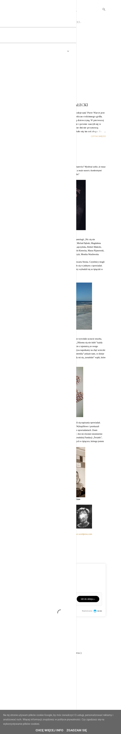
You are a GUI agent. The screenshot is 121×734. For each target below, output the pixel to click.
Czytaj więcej (98, 136)
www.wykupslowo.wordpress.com (77, 534)
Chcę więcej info (49, 730)
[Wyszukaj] (104, 9)
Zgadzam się (76, 730)
